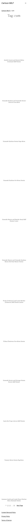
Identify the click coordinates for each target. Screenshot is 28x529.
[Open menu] (26, 3)
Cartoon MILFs (5, 10)
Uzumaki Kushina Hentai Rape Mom (14, 141)
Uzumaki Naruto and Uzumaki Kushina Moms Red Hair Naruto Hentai (14, 260)
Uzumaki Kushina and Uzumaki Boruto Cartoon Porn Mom (14, 101)
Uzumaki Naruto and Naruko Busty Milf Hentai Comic (14, 220)
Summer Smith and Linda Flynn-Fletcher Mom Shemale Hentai (14, 500)
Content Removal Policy (8, 512)
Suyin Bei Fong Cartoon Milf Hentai (14, 421)
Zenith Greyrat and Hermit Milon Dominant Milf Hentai (14, 60)
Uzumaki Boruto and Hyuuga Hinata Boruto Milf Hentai (14, 381)
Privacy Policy (5, 516)
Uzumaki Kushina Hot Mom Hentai (14, 180)
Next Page (20, 505)
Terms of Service (6, 520)
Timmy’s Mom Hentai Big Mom (14, 460)
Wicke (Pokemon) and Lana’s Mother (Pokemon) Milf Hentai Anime (14, 301)
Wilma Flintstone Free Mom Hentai (14, 341)
